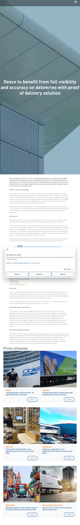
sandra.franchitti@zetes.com (18, 284)
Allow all (62, 274)
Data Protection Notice (21, 263)
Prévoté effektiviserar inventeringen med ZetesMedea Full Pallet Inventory (57, 394)
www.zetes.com (44, 303)
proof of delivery (26, 220)
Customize (40, 274)
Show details (67, 269)
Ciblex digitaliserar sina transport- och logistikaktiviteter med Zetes (20, 394)
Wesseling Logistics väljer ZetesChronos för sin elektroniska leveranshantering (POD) (21, 509)
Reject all (17, 274)
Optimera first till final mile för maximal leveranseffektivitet (57, 509)
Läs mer (32, 399)
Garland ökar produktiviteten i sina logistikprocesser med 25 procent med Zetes (20, 451)
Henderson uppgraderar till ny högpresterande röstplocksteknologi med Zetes (57, 451)
